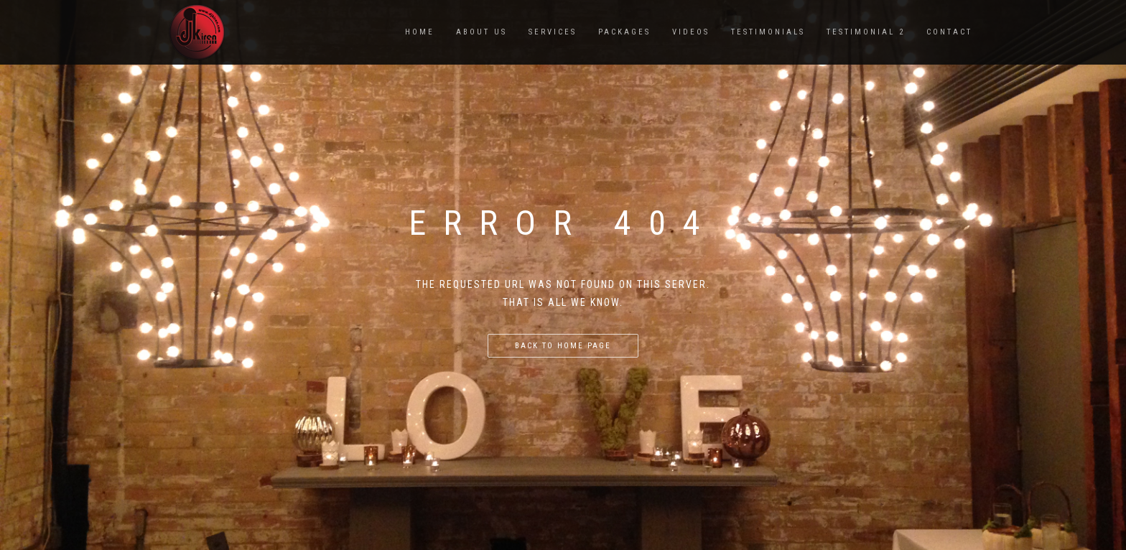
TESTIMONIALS (768, 32)
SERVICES (553, 32)
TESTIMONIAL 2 (866, 32)
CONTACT (949, 32)
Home (419, 32)
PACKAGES (624, 32)
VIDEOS (690, 32)
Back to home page (563, 345)
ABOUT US (481, 32)
